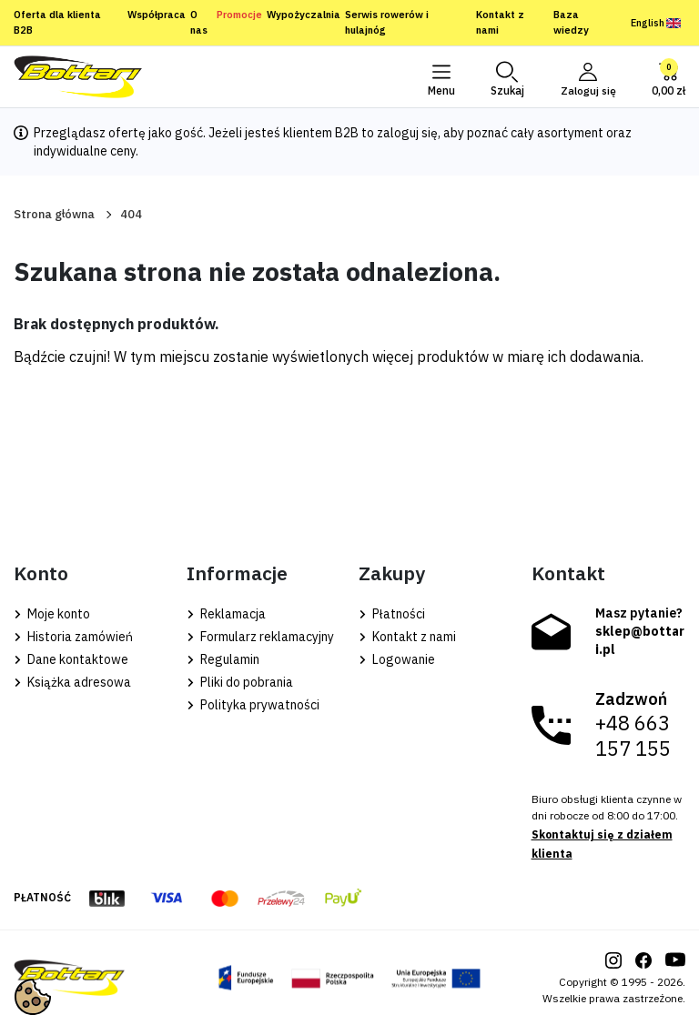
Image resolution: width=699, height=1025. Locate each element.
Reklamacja (226, 614)
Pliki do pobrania (240, 682)
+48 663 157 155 (633, 735)
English (656, 22)
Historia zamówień (73, 636)
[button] (505, 77)
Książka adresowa (72, 682)
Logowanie (397, 659)
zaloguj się (407, 133)
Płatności (392, 614)
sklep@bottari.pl (639, 640)
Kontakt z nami (500, 22)
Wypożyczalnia (303, 14)
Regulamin (223, 659)
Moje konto (52, 614)
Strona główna (54, 214)
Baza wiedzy (571, 22)
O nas (199, 22)
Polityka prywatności (253, 705)
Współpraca (156, 14)
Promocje (239, 14)
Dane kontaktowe (71, 659)
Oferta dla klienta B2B (57, 22)
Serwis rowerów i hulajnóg (387, 22)
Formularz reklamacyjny (260, 636)
